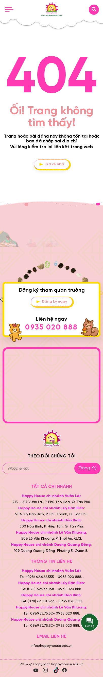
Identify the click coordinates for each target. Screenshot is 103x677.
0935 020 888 (51, 327)
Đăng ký (87, 468)
